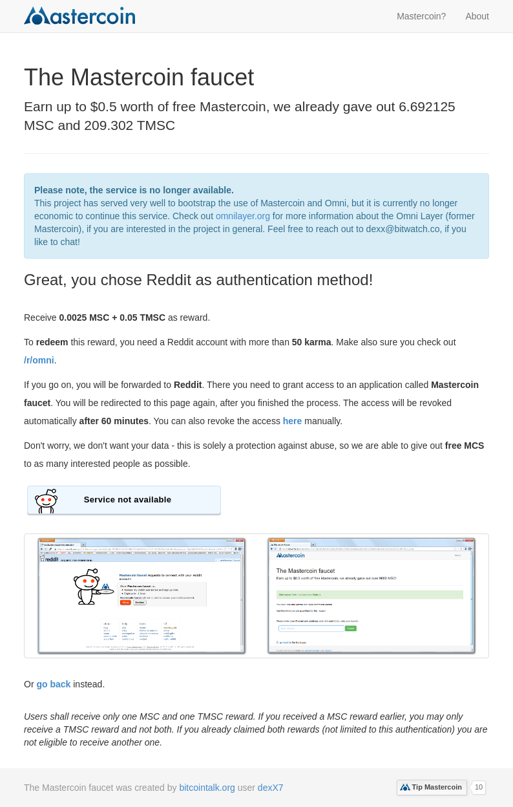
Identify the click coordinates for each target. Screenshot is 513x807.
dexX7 (271, 787)
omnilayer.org (243, 216)
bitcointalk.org (207, 787)
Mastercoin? (421, 16)
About (477, 16)
